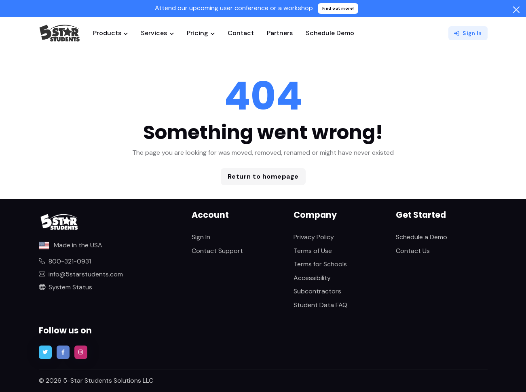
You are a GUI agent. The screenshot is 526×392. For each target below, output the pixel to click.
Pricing (197, 33)
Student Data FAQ (320, 305)
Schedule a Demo (421, 237)
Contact (241, 33)
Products (107, 33)
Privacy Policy (314, 237)
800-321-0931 (65, 261)
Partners (280, 33)
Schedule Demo (330, 33)
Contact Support (217, 251)
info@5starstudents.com (81, 274)
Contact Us (413, 251)
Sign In (468, 33)
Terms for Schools (320, 264)
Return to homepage (263, 176)
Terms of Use (313, 251)
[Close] (516, 9)
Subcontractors (317, 291)
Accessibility (312, 278)
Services (154, 33)
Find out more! (338, 8)
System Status (65, 287)
